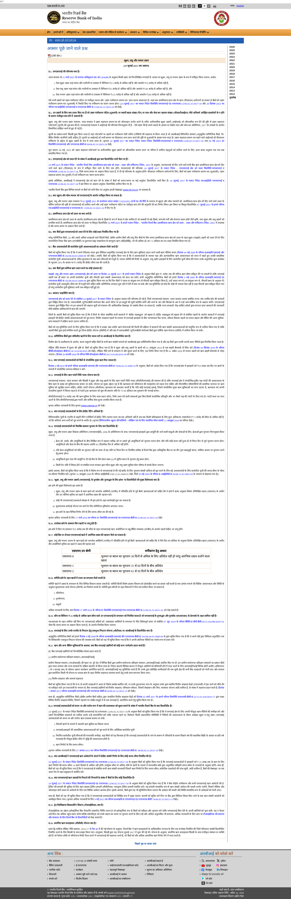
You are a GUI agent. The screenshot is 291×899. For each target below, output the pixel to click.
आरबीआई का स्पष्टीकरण (120, 878)
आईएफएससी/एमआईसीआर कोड (124, 865)
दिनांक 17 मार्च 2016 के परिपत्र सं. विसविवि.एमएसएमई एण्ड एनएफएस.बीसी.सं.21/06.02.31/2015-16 (118, 610)
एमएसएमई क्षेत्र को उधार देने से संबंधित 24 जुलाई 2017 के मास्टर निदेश (79, 299)
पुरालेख (232, 97)
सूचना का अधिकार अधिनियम (159, 870)
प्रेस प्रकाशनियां (89, 32)
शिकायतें (52, 874)
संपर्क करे (53, 878)
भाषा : (233, 5)
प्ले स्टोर (209, 878)
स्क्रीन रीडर (239, 896)
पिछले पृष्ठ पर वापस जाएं (145, 843)
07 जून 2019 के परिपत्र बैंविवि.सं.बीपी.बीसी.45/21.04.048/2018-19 (194, 621)
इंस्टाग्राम (223, 865)
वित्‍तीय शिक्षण (82, 878)
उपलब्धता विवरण (226, 896)
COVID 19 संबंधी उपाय (86, 861)
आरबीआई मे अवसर (118, 874)
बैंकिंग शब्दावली (55, 865)
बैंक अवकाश (54, 861)
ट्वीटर (223, 861)
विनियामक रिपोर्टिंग (199, 32)
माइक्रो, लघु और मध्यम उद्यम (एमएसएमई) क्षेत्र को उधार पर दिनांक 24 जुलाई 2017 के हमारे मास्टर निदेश (94, 274)
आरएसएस (210, 861)
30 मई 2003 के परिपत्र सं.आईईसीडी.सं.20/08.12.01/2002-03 (166, 474)
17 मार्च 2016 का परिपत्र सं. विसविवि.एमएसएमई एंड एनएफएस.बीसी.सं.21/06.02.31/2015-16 (116, 517)
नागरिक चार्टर (54, 870)
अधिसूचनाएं (72, 32)
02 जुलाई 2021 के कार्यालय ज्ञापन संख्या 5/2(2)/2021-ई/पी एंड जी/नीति (114, 201)
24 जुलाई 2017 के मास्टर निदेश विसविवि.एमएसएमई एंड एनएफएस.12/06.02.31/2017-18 (88, 762)
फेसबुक (208, 870)
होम (48, 32)
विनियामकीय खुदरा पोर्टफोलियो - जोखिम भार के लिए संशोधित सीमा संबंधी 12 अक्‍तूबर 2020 (139, 420)
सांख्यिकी (181, 32)
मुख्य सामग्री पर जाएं (56, 5)
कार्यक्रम (79, 870)
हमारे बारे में (58, 32)
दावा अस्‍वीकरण (237, 889)
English (240, 5)
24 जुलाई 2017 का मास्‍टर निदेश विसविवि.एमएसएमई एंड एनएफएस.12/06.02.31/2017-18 (161, 103)
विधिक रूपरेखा (151, 32)
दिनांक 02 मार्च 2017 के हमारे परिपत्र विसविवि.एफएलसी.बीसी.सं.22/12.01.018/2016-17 (176, 696)
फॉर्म (112, 861)
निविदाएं (150, 874)
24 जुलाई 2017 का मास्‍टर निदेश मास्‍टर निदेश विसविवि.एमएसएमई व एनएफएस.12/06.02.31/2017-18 (156, 141)
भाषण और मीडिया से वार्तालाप (113, 32)
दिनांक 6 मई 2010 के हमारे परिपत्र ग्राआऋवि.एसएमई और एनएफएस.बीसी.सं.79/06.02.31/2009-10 (92, 365)
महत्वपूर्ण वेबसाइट (117, 870)
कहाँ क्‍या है (224, 889)
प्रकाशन (135, 32)
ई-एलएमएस (81, 865)
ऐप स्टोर (209, 883)
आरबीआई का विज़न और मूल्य (159, 865)
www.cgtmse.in (89, 405)
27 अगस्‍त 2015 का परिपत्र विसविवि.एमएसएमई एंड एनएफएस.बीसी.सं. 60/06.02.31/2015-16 (117, 750)
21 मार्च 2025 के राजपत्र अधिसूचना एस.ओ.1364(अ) (86, 77)
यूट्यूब (208, 865)
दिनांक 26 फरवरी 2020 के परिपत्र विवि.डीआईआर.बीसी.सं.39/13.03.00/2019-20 (91, 354)
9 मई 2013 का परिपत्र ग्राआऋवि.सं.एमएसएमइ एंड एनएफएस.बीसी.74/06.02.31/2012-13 (133, 799)
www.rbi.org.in (130, 189)
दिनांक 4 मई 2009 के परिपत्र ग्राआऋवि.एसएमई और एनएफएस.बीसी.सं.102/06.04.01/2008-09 (121, 636)
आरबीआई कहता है (155, 861)
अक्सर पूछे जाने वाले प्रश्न (65, 40)
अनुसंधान (167, 32)
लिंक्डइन (224, 870)
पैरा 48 (95, 829)
